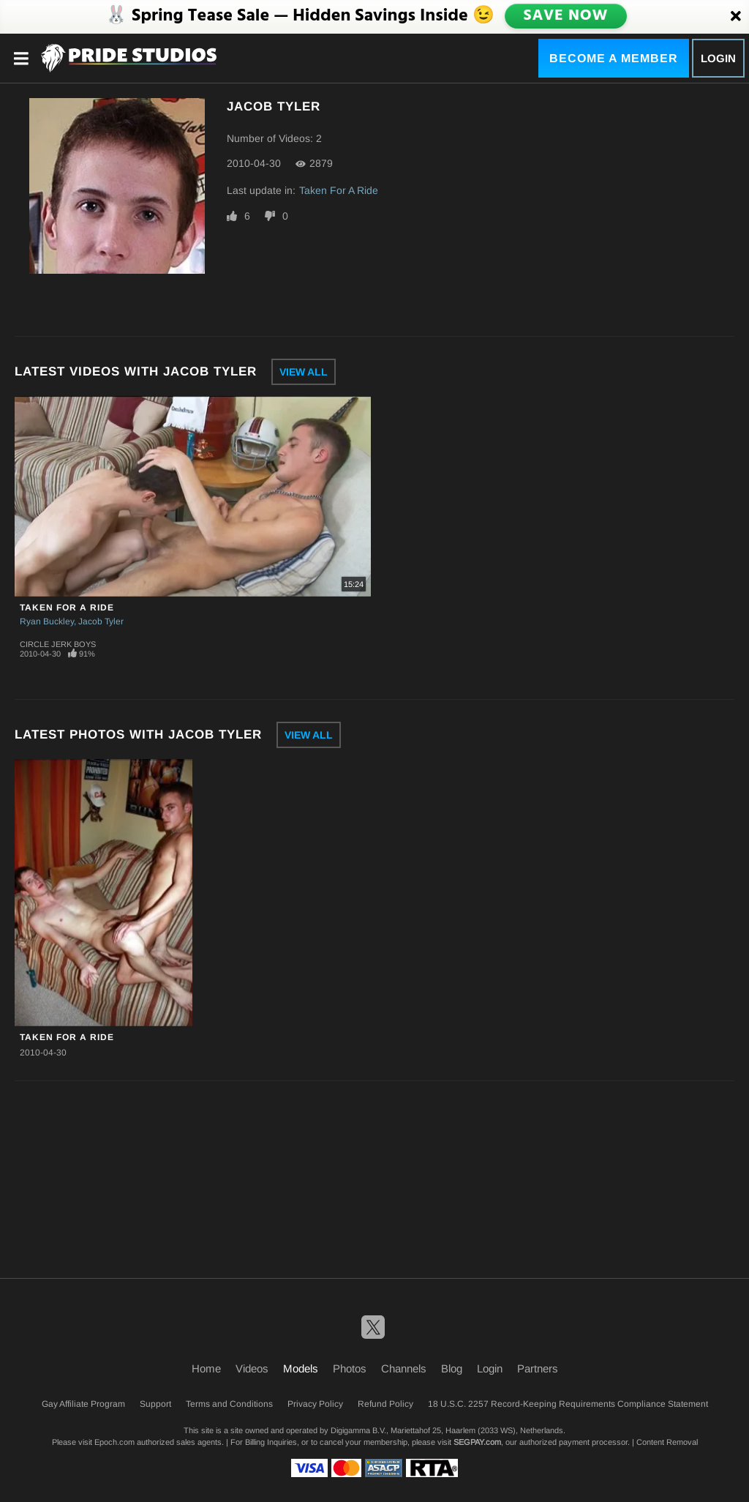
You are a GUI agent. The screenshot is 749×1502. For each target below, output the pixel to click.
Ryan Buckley (47, 621)
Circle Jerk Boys (58, 644)
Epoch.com (114, 1442)
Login (718, 58)
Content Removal (667, 1442)
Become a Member (613, 58)
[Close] (736, 17)
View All (303, 372)
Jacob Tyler (101, 621)
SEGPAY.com (477, 1442)
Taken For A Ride (338, 190)
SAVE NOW (565, 16)
